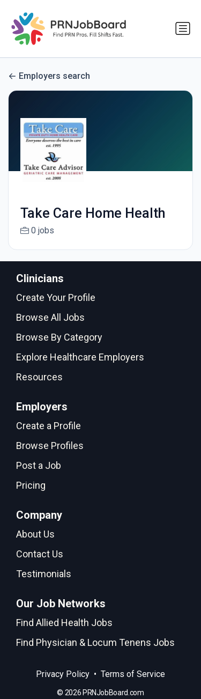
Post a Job (38, 465)
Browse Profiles (50, 445)
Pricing (31, 485)
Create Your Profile (55, 297)
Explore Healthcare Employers (80, 357)
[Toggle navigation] (183, 28)
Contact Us (39, 554)
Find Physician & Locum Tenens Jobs (95, 642)
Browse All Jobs (50, 317)
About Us (35, 534)
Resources (39, 376)
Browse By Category (59, 337)
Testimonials (43, 573)
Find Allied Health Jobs (64, 622)
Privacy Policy (63, 674)
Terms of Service (133, 674)
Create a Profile (48, 425)
